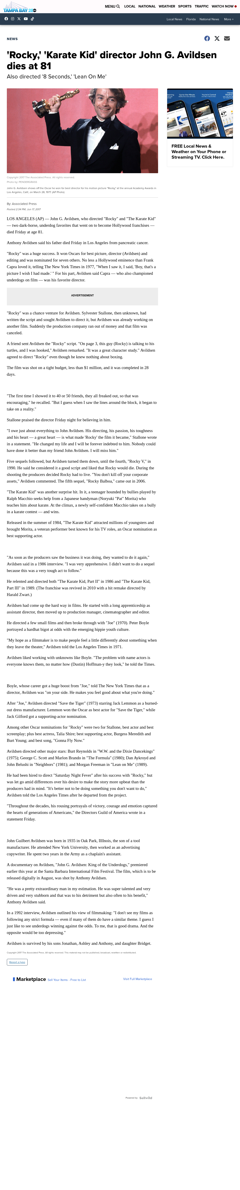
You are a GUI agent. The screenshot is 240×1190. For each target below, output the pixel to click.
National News (209, 19)
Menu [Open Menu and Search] (112, 6)
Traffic (202, 6)
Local (129, 6)
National (147, 6)
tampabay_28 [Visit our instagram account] (13, 18)
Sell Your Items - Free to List (67, 980)
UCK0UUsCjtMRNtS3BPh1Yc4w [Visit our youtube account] (27, 18)
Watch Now (224, 6)
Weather (167, 6)
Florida (191, 19)
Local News (174, 19)
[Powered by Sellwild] (145, 1097)
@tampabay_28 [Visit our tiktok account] (33, 18)
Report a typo (17, 962)
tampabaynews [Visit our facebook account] (7, 18)
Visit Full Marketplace (137, 979)
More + (229, 19)
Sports (185, 6)
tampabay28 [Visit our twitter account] (20, 18)
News (12, 38)
